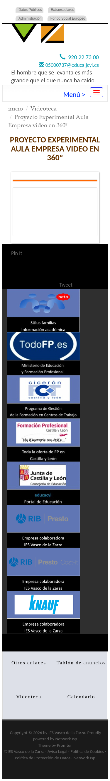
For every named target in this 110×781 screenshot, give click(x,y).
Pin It (16, 253)
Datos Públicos (30, 10)
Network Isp (66, 738)
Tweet (66, 285)
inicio (15, 108)
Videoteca (44, 108)
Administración (30, 18)
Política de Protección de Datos (42, 757)
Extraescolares (62, 10)
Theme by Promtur (55, 745)
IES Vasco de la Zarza (66, 732)
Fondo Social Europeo (67, 18)
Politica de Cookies (87, 751)
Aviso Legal (57, 751)
